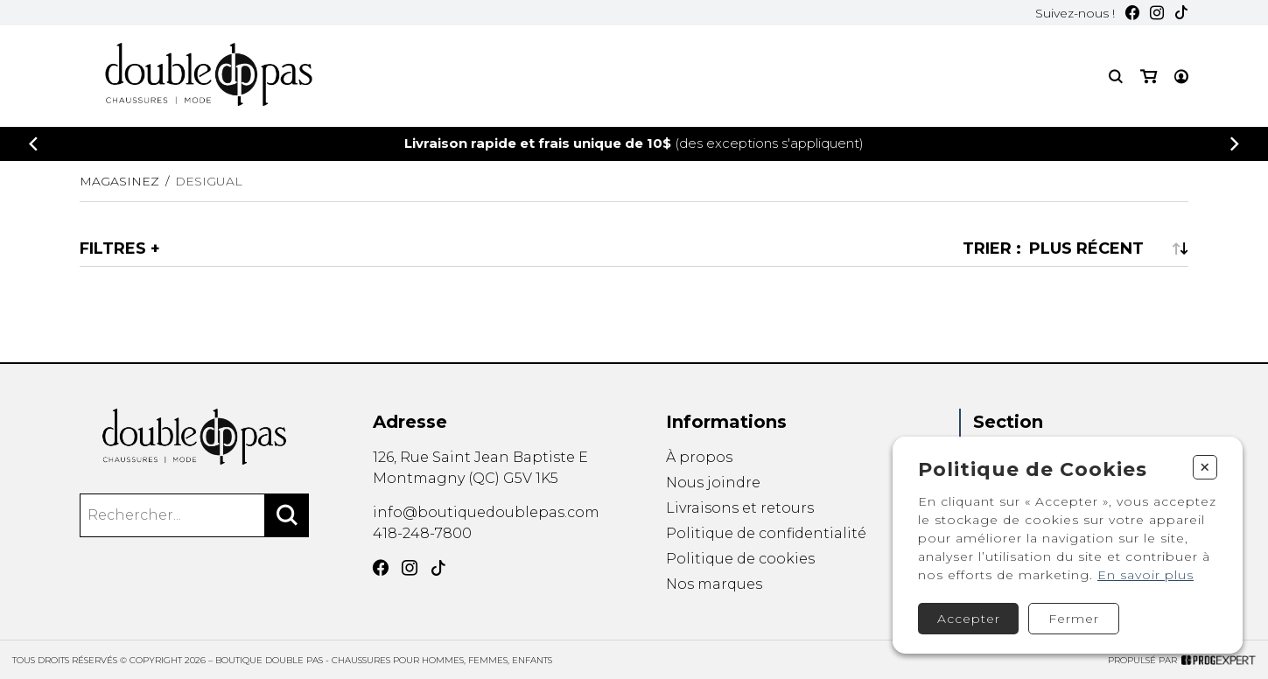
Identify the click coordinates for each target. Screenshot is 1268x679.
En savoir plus (1145, 575)
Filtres (113, 248)
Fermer (1073, 618)
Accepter (968, 618)
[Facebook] (1132, 12)
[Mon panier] (1148, 76)
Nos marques (714, 585)
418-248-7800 (422, 533)
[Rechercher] (287, 515)
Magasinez (119, 181)
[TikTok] (1181, 12)
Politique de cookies (740, 558)
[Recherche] (1116, 76)
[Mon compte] (1181, 76)
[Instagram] (1157, 12)
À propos (699, 457)
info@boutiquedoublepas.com (486, 512)
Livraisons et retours (740, 508)
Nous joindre (713, 482)
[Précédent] (33, 144)
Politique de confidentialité (766, 533)
